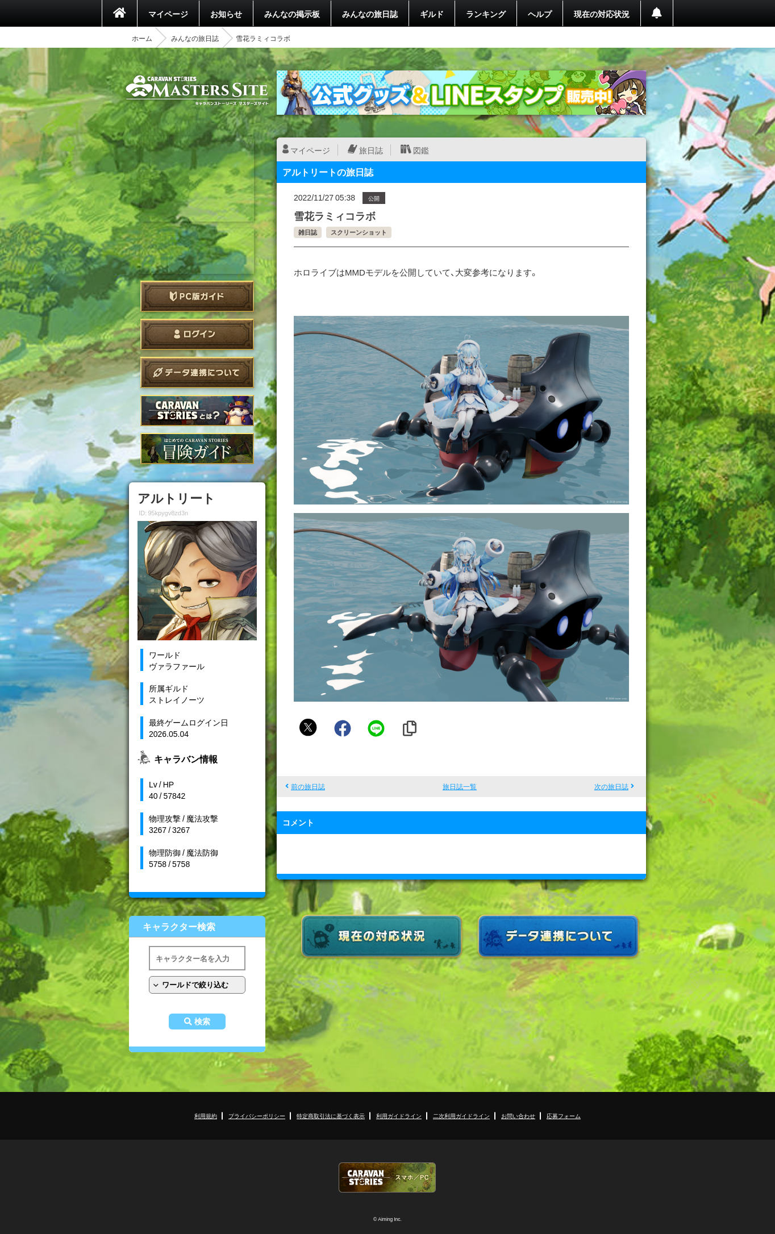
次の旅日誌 (611, 786)
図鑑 (421, 150)
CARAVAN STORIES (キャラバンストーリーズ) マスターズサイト (197, 90)
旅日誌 (371, 150)
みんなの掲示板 (292, 13)
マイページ (168, 13)
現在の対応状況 (602, 13)
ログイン (197, 334)
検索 (202, 1021)
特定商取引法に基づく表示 (331, 1115)
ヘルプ (540, 13)
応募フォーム (564, 1115)
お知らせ (226, 13)
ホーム (142, 38)
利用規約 (205, 1115)
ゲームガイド (197, 448)
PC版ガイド (197, 296)
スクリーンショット (359, 232)
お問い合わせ (518, 1115)
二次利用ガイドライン (461, 1115)
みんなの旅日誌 (370, 13)
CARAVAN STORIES (387, 1177)
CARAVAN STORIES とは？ (197, 410)
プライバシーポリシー (256, 1115)
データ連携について (197, 372)
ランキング (486, 13)
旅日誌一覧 (460, 786)
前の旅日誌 (308, 786)
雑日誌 (307, 232)
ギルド (432, 13)
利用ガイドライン (399, 1115)
